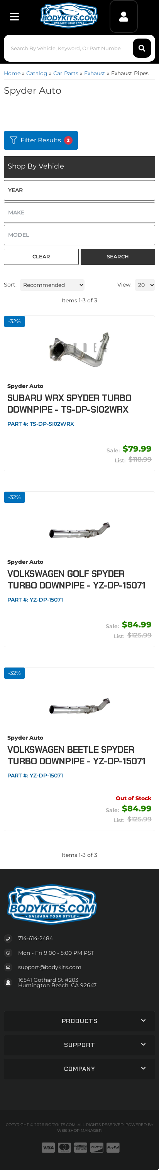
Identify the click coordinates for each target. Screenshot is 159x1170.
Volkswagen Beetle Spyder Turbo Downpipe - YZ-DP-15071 (76, 755)
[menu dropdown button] (14, 16)
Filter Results (41, 140)
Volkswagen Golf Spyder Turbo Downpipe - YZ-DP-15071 (76, 579)
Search (118, 256)
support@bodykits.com (49, 967)
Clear (41, 256)
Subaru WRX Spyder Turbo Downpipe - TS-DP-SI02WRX (69, 403)
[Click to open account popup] (124, 16)
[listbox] (79, 190)
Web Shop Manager (79, 1130)
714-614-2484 (35, 938)
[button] (79, 48)
